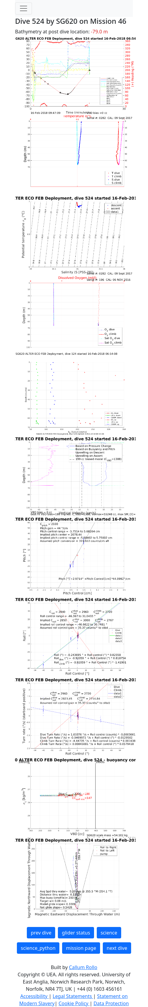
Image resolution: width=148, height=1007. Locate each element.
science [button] (109, 932)
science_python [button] (38, 948)
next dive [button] (117, 948)
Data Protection (111, 1003)
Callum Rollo (83, 967)
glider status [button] (76, 932)
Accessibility (34, 996)
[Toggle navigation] (23, 8)
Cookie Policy (74, 1003)
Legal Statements (73, 996)
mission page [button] (81, 948)
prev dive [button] (41, 932)
